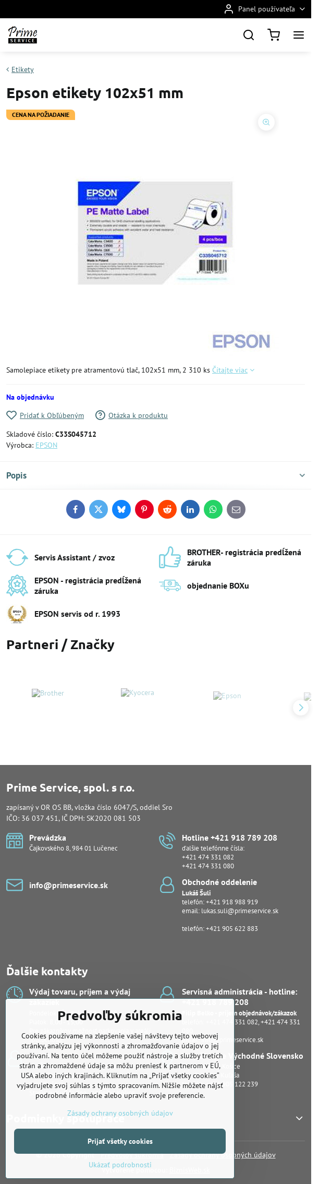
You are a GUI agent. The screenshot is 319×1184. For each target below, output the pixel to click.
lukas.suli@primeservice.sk (239, 910)
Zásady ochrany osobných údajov (120, 1134)
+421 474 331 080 (208, 866)
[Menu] (298, 35)
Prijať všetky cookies (120, 1162)
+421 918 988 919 (232, 902)
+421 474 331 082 (208, 857)
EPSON (46, 445)
